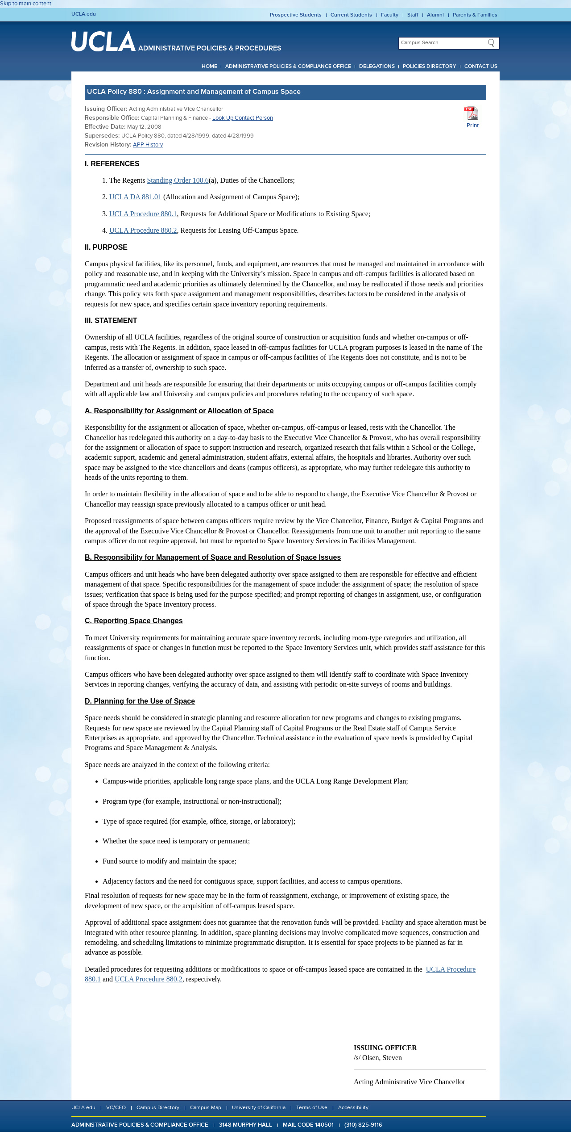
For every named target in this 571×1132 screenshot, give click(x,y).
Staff (412, 15)
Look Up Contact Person (242, 118)
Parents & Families (475, 15)
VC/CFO (116, 1108)
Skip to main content (25, 4)
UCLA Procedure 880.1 (143, 214)
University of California (259, 1108)
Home (209, 66)
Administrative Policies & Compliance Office (288, 66)
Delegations (377, 66)
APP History (148, 145)
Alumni (435, 15)
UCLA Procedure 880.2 (143, 230)
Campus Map (205, 1108)
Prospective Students (296, 15)
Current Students (351, 15)
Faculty (389, 15)
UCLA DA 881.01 (135, 197)
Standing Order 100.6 (177, 180)
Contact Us (480, 66)
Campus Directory (158, 1108)
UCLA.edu (83, 14)
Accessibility (353, 1108)
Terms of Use (311, 1108)
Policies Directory (429, 66)
